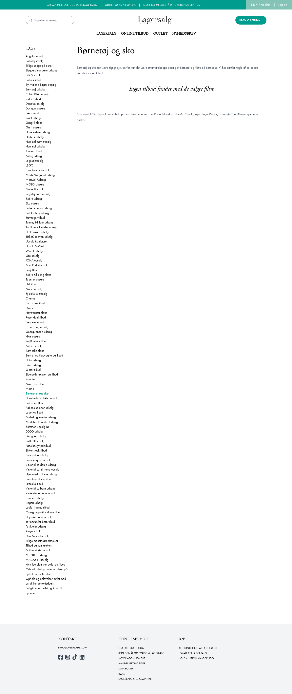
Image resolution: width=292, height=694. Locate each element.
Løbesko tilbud (34, 484)
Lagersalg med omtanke (135, 679)
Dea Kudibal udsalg (37, 536)
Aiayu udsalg (33, 531)
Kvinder (30, 379)
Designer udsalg (36, 436)
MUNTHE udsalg (36, 555)
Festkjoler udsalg (36, 526)
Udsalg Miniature (36, 241)
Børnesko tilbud (35, 351)
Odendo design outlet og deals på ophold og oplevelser (47, 571)
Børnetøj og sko (37, 393)
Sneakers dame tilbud (39, 479)
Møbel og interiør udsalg (41, 417)
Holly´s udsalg (35, 137)
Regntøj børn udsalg (38, 194)
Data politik (125, 668)
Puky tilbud (32, 270)
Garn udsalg (33, 127)
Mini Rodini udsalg (37, 265)
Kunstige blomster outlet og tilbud (45, 564)
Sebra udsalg (34, 199)
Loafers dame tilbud (37, 507)
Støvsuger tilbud (35, 218)
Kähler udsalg (34, 346)
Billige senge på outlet (39, 66)
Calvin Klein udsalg (37, 94)
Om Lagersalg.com (131, 648)
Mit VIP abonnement (131, 658)
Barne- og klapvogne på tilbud (44, 355)
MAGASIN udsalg (37, 560)
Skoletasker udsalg (37, 232)
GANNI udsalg (35, 441)
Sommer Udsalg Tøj (37, 427)
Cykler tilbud (33, 99)
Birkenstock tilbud (36, 450)
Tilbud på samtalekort (38, 545)
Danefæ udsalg (35, 104)
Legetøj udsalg (34, 161)
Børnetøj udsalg (35, 89)
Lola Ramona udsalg (38, 170)
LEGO (29, 165)
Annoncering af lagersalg (198, 648)
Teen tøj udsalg (35, 279)
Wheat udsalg (34, 251)
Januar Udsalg (34, 151)
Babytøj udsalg (34, 61)
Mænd (30, 389)
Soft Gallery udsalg (37, 213)
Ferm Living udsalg (37, 327)
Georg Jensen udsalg (39, 332)
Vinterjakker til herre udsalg (42, 469)
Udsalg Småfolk (35, 246)
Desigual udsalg (35, 108)
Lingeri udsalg (34, 503)
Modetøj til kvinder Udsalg (42, 422)
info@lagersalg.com (72, 647)
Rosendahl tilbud (36, 317)
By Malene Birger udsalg (41, 85)
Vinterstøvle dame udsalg (41, 493)
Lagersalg (106, 33)
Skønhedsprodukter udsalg (42, 398)
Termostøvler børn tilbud (40, 522)
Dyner (29, 308)
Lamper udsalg (35, 498)
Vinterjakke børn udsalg (40, 488)
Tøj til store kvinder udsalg (41, 227)
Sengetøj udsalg (35, 322)
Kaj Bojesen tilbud (36, 341)
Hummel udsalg (35, 146)
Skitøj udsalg (33, 360)
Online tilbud (134, 33)
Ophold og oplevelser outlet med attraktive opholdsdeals (46, 581)
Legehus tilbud (34, 412)
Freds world (33, 113)
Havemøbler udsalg (38, 132)
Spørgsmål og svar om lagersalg (141, 653)
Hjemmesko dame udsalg (41, 474)
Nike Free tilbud (35, 384)
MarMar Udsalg (36, 180)
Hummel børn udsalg (38, 142)
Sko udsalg (32, 203)
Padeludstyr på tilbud (38, 446)
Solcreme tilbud (35, 403)
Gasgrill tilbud (34, 123)
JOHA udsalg (34, 260)
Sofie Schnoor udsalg (39, 208)
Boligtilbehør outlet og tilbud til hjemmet (44, 590)
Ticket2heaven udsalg (39, 237)
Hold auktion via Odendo (196, 658)
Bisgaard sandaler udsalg (41, 70)
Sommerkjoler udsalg (38, 460)
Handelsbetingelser (131, 663)
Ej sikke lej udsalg (36, 294)
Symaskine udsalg (37, 455)
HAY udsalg (33, 336)
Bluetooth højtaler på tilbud (42, 374)
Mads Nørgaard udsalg (40, 175)
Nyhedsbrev (184, 33)
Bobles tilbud (33, 80)
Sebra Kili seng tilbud (38, 275)
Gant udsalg (33, 118)
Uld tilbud (31, 284)
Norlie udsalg (34, 289)
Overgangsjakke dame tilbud (43, 512)
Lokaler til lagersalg (193, 653)
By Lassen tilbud (35, 303)
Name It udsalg (35, 189)
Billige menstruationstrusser (42, 541)
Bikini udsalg (33, 365)
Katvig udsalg (34, 156)
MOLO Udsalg (35, 184)
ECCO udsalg (34, 431)
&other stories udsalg (38, 550)
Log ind (282, 5)
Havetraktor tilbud (36, 313)
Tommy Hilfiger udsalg (39, 222)
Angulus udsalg (35, 56)
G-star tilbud (33, 370)
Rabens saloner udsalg (39, 408)
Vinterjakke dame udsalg (41, 465)
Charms (30, 298)
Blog (121, 673)
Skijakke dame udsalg (39, 517)
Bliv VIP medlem (260, 5)
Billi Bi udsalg (33, 75)
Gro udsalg (32, 256)
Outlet (160, 33)
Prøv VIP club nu (251, 20)
